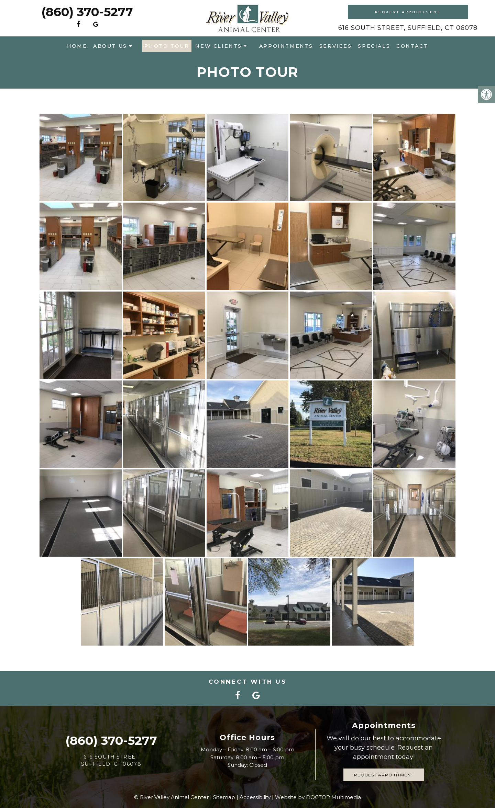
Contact (412, 46)
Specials (374, 46)
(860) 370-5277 (87, 11)
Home (77, 46)
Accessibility (255, 797)
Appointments (286, 46)
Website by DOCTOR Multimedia (318, 797)
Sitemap (224, 797)
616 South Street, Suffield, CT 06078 (407, 28)
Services (335, 46)
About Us (110, 46)
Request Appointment (407, 12)
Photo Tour (166, 46)
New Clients (218, 46)
